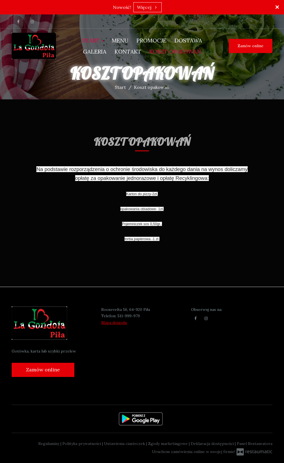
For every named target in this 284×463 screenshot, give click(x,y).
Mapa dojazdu (114, 322)
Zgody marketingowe (168, 443)
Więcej (147, 7)
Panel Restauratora (254, 443)
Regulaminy (49, 443)
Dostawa (188, 40)
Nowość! (122, 7)
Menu (120, 40)
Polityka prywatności (82, 443)
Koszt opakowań (175, 51)
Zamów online (250, 45)
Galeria (94, 51)
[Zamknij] (277, 7)
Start (93, 40)
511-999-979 (128, 315)
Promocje (151, 40)
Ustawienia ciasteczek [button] (125, 443)
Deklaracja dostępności (213, 443)
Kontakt (128, 51)
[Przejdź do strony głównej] (34, 46)
